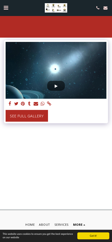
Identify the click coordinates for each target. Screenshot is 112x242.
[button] (5, 7)
